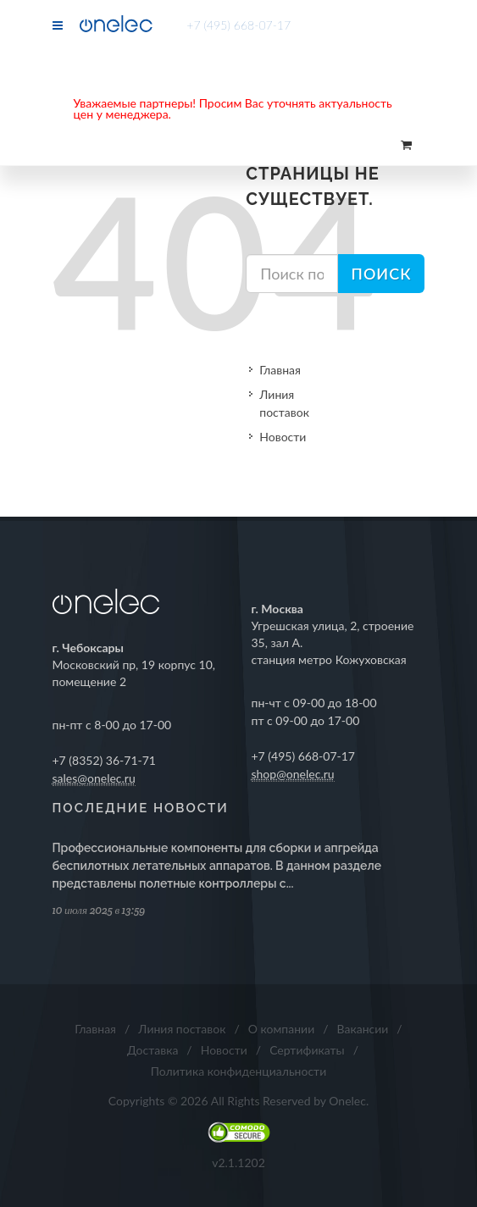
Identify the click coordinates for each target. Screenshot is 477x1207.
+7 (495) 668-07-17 (238, 25)
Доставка (152, 1050)
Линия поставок (284, 403)
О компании (281, 1029)
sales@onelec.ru (94, 778)
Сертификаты (307, 1050)
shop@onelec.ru (293, 774)
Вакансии (363, 1029)
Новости (282, 436)
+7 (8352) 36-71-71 (105, 760)
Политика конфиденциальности (239, 1071)
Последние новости (141, 808)
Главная (280, 370)
